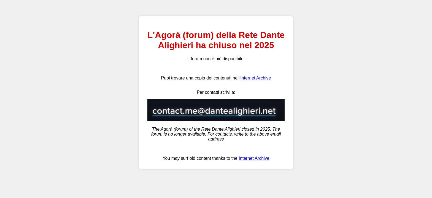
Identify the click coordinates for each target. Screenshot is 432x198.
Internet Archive (255, 78)
